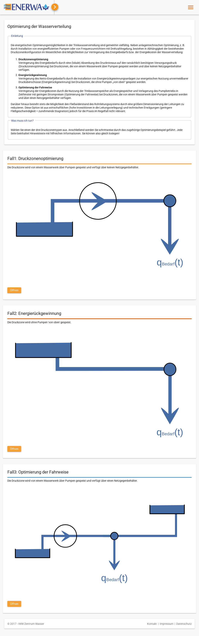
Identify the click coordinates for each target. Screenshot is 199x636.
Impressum (166, 623)
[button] (14, 290)
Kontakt (152, 623)
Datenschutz (184, 623)
